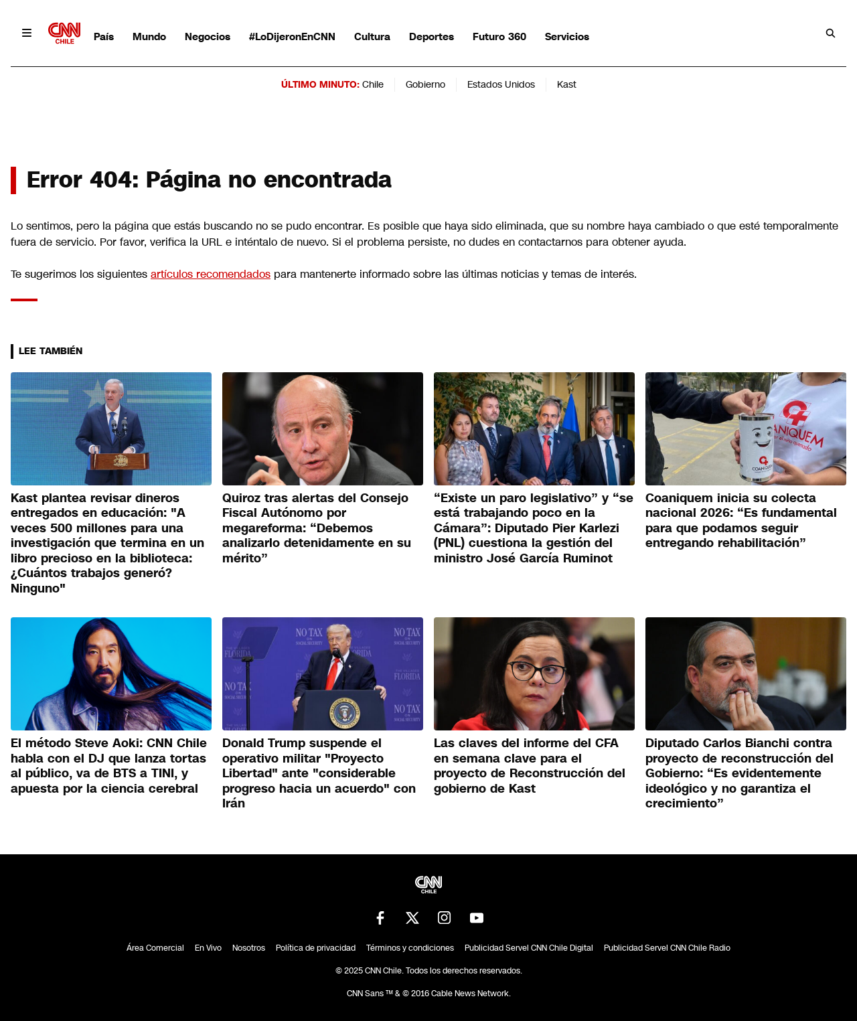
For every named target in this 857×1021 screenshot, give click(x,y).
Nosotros (248, 948)
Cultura (372, 36)
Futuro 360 (499, 36)
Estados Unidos (501, 84)
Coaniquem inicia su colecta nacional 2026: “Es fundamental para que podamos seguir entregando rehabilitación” (741, 520)
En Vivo (208, 948)
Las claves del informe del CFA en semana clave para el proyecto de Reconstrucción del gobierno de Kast (529, 765)
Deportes (431, 36)
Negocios (207, 36)
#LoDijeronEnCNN (292, 36)
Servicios (567, 36)
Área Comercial (155, 948)
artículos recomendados (210, 274)
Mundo (149, 36)
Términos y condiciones (410, 948)
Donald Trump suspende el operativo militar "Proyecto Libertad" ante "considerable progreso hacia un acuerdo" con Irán (319, 773)
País (104, 36)
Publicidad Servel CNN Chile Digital (529, 948)
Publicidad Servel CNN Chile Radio (667, 948)
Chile (373, 84)
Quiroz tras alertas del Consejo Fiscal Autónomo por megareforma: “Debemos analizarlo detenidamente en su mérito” (316, 528)
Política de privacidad (316, 948)
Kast (566, 84)
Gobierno (425, 84)
